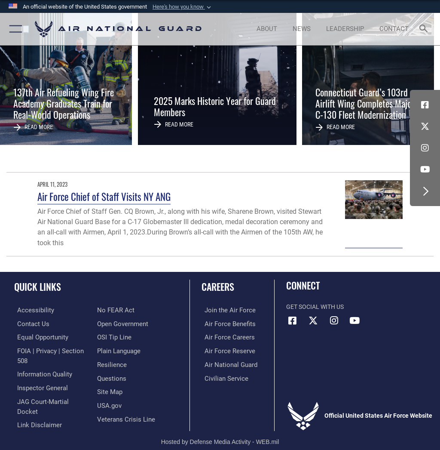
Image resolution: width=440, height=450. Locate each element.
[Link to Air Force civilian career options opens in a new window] (221, 375)
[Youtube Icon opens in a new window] (425, 169)
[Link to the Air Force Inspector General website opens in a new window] (37, 375)
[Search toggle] (425, 29)
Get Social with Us (315, 307)
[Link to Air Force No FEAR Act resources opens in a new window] (31, 415)
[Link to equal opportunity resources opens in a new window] (38, 336)
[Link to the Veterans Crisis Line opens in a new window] (123, 402)
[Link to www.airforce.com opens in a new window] (225, 310)
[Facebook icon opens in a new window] (425, 105)
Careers (218, 286)
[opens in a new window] (30, 310)
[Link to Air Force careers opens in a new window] (224, 336)
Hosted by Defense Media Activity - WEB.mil (220, 431)
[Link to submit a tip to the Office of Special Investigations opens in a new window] (112, 323)
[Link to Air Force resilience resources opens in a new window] (110, 349)
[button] (183, 7)
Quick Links (37, 286)
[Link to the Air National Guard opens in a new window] (226, 363)
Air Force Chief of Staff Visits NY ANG (104, 196)
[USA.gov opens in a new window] (108, 389)
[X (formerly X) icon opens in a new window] (425, 126)
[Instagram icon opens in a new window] (425, 148)
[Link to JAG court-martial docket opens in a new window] (48, 389)
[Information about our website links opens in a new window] (34, 402)
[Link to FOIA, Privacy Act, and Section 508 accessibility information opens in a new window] (50, 349)
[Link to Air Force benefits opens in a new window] (225, 323)
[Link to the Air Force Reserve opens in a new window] (225, 349)
